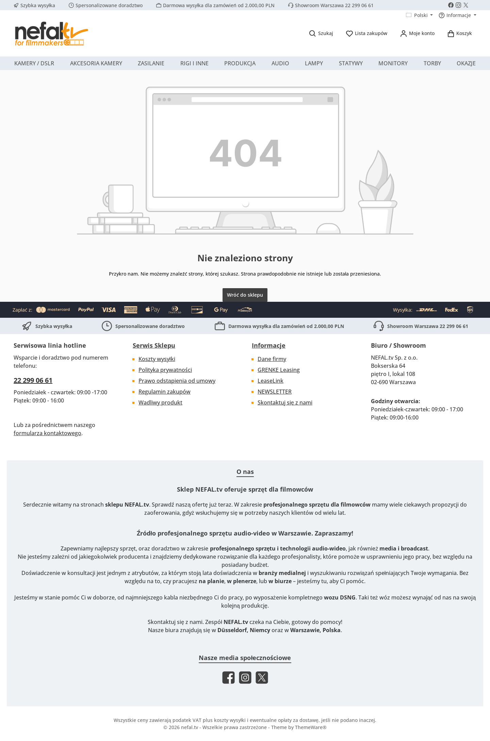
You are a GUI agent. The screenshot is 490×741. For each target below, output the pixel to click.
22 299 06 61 (33, 380)
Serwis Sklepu (154, 345)
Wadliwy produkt (160, 402)
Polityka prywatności (165, 370)
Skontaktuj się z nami (285, 402)
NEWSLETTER (275, 391)
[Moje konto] (417, 33)
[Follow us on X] (465, 5)
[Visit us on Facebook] (450, 5)
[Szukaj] (321, 33)
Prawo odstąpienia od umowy (176, 380)
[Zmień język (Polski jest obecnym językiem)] (419, 15)
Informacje (268, 345)
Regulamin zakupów (164, 391)
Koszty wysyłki (156, 359)
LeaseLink (270, 380)
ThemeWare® (311, 727)
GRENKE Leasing (279, 370)
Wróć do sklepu (245, 295)
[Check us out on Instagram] (458, 5)
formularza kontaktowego (47, 433)
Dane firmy (272, 359)
